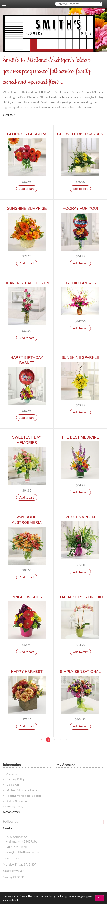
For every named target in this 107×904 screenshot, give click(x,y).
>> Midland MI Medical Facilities (22, 795)
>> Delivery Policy (13, 779)
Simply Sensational (80, 671)
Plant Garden (80, 517)
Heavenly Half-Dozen (26, 283)
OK (100, 898)
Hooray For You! (80, 208)
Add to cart (26, 188)
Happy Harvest (27, 671)
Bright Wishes (27, 597)
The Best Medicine (80, 437)
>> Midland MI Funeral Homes (21, 790)
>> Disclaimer (11, 784)
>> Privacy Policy (13, 806)
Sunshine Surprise (27, 208)
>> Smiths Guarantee (15, 801)
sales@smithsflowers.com (22, 852)
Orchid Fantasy (80, 283)
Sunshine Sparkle (80, 357)
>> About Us (10, 773)
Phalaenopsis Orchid (80, 597)
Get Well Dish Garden (80, 134)
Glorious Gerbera (27, 134)
